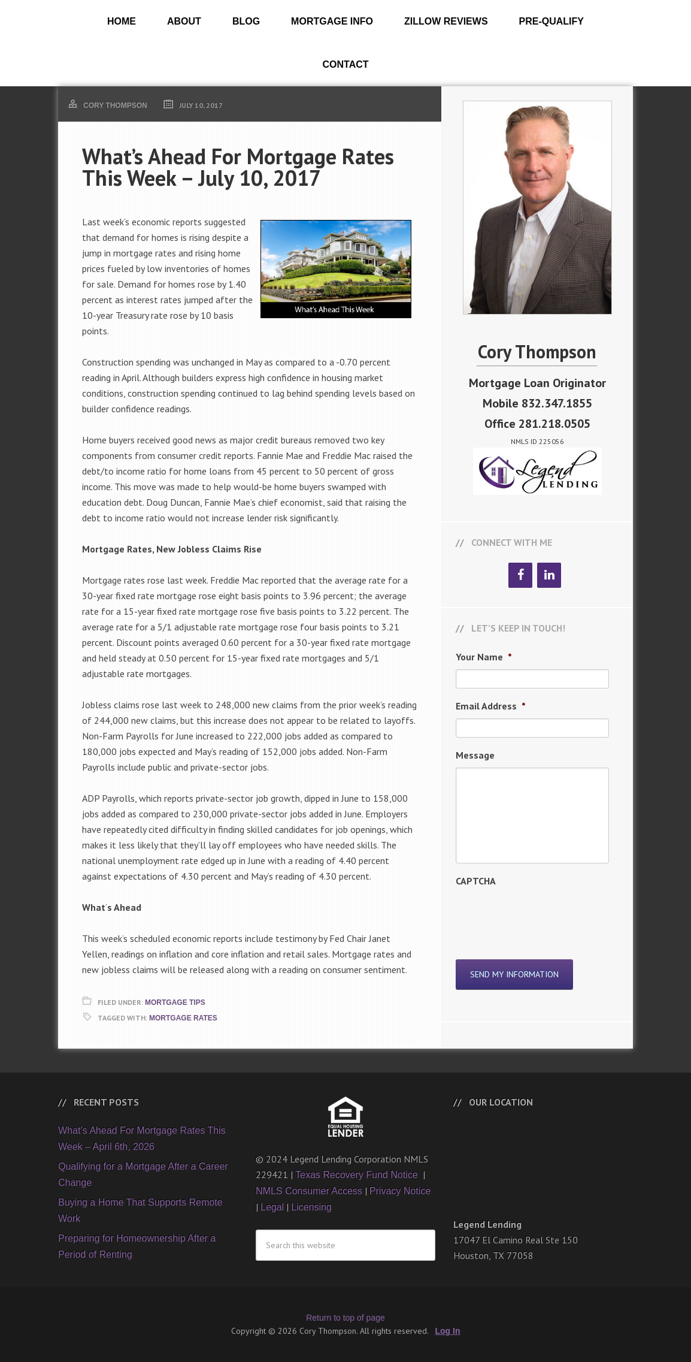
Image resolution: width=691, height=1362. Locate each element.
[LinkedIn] (549, 575)
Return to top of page (345, 1317)
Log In (447, 1331)
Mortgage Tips (175, 1002)
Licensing (311, 1207)
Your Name (484, 657)
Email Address (491, 706)
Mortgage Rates (183, 1018)
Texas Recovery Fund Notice (357, 1175)
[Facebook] (520, 575)
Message (475, 755)
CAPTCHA (476, 881)
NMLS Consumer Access (309, 1191)
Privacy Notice (400, 1191)
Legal (272, 1207)
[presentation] (547, 916)
